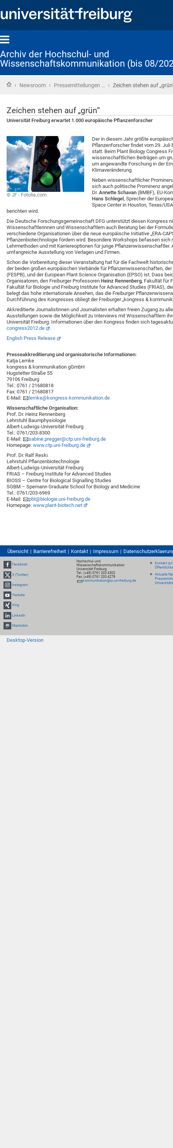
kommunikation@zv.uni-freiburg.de (109, 581)
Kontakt (79, 551)
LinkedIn (18, 615)
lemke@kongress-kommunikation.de (69, 398)
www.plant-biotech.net (57, 505)
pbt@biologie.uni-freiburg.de (59, 499)
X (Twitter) (20, 575)
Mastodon (20, 625)
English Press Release (31, 338)
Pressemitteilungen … (79, 85)
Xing (15, 605)
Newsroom (32, 85)
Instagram (20, 585)
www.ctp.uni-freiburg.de (59, 445)
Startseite (9, 84)
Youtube (18, 595)
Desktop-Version (25, 640)
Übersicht (17, 551)
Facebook (20, 565)
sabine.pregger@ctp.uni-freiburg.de (67, 439)
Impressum (105, 551)
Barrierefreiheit (49, 551)
